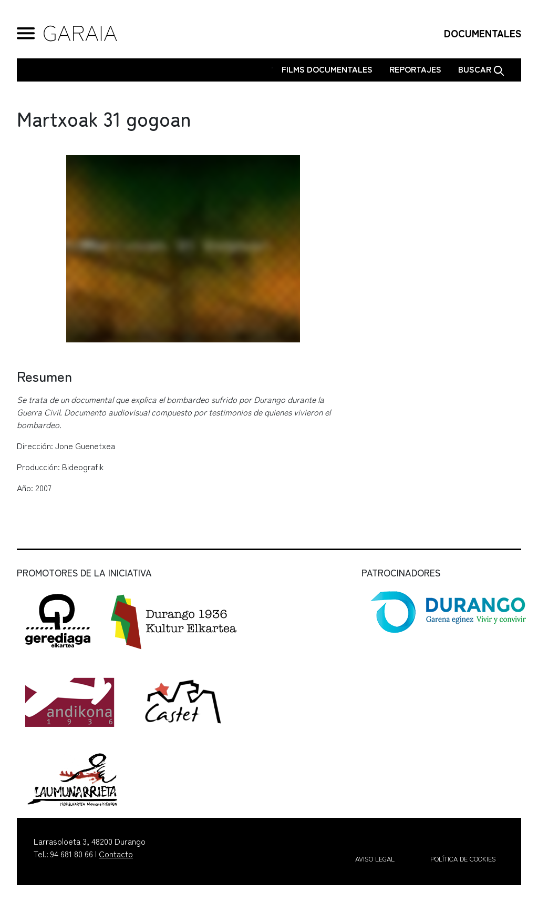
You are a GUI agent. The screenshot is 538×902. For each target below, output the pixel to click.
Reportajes (415, 69)
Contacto (116, 853)
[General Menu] (26, 33)
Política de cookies (463, 859)
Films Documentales (327, 69)
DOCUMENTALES (482, 33)
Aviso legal (375, 859)
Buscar (481, 69)
